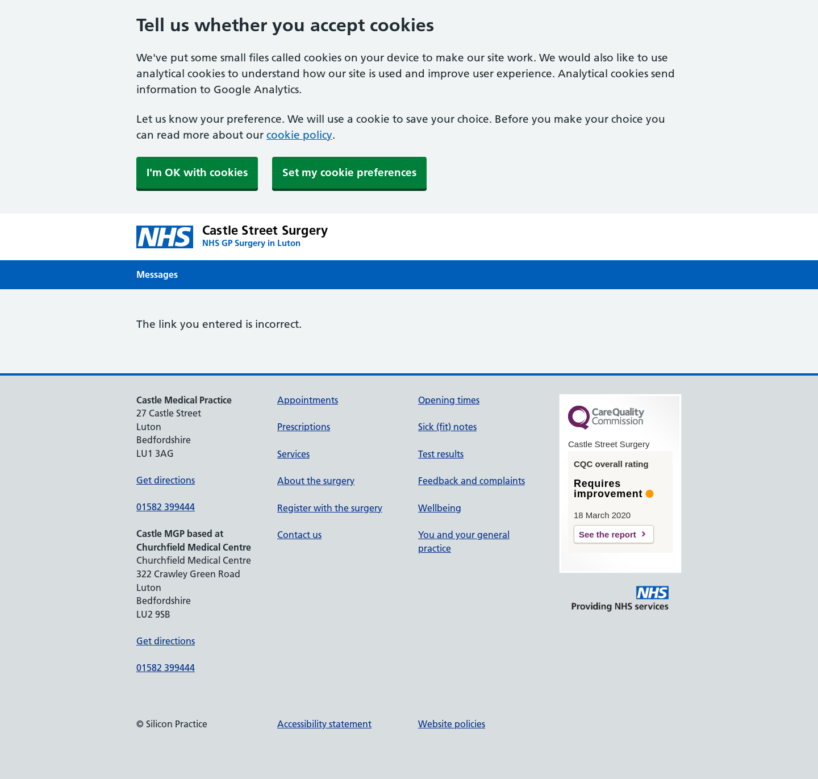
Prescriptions (303, 426)
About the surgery (315, 480)
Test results (441, 454)
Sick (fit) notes (447, 426)
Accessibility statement (324, 724)
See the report (607, 534)
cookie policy (299, 134)
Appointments (307, 400)
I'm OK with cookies (197, 172)
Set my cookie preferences (349, 172)
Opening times (448, 400)
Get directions (165, 480)
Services (293, 454)
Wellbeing (439, 508)
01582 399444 (165, 507)
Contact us (299, 534)
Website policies (451, 724)
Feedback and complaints (471, 480)
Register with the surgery (329, 508)
